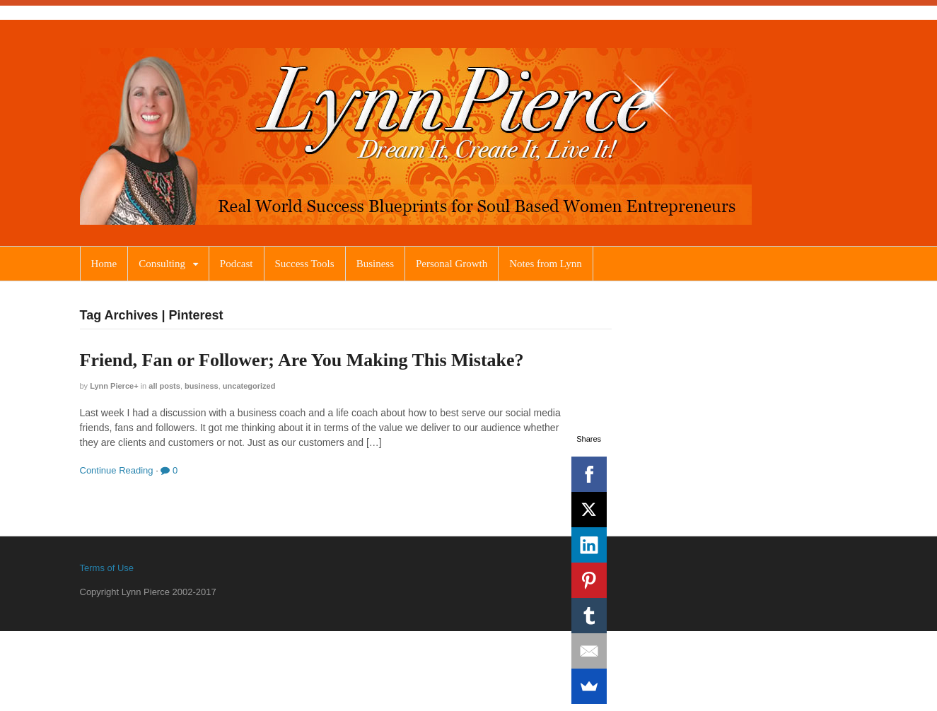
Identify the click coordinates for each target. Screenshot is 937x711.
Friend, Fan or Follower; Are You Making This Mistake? (302, 360)
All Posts (164, 386)
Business (375, 263)
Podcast (236, 263)
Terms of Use (107, 568)
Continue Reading (116, 470)
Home (104, 263)
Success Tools (304, 263)
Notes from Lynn (545, 263)
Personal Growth (451, 263)
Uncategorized (249, 386)
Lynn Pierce (112, 386)
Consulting (162, 263)
